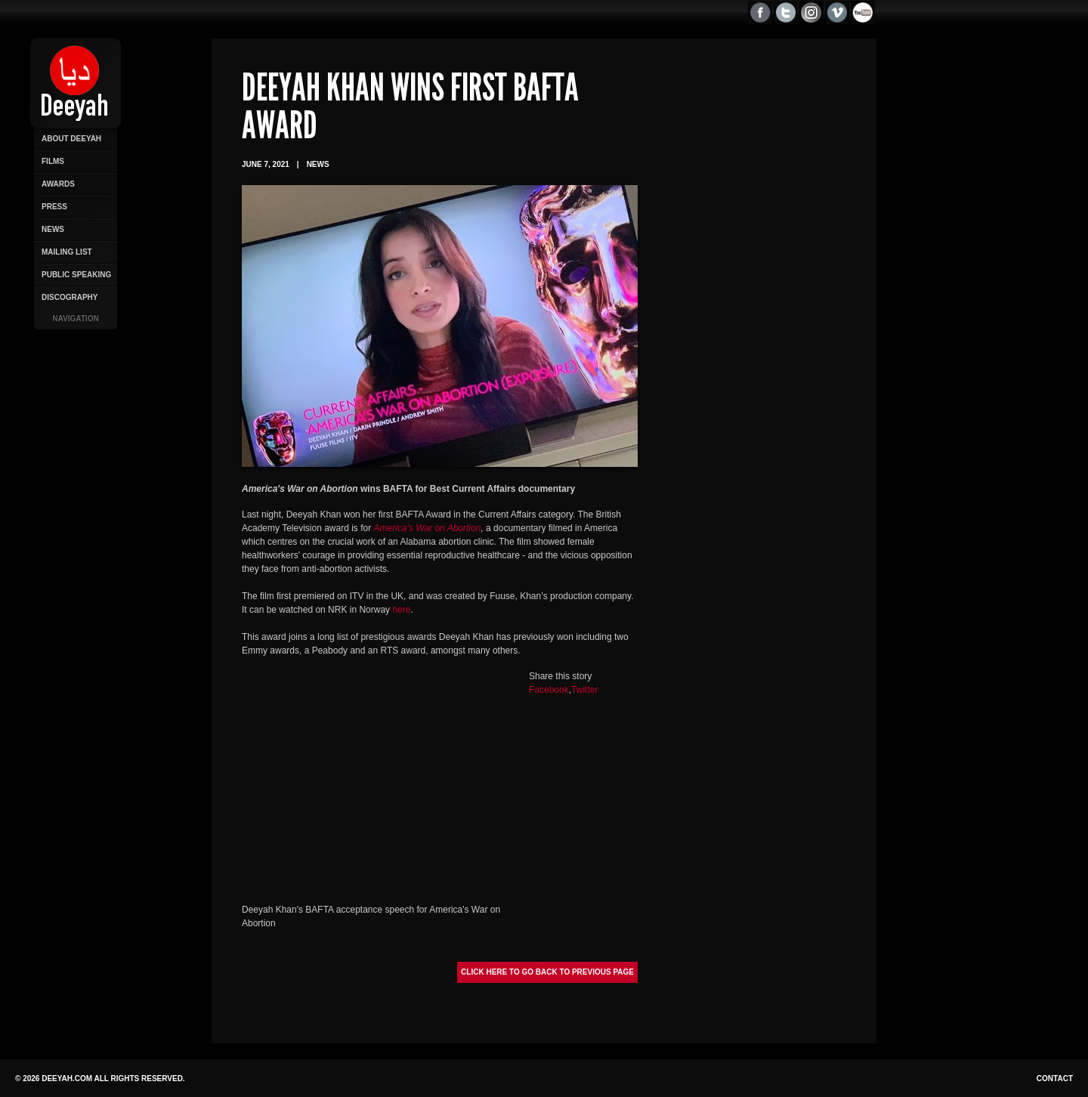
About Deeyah (71, 138)
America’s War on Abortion (427, 528)
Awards (58, 184)
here (401, 609)
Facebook (549, 689)
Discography (69, 297)
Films (53, 161)
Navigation (75, 318)
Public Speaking (76, 274)
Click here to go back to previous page (547, 972)
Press (54, 206)
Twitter (584, 689)
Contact (1055, 1078)
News (53, 229)
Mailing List (67, 252)
